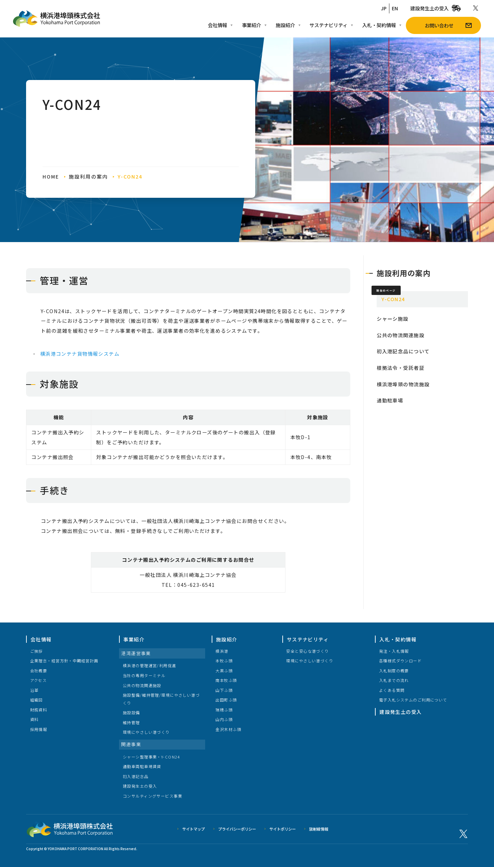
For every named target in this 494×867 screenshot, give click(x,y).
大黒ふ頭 (224, 670)
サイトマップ (193, 829)
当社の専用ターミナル (144, 675)
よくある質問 (392, 690)
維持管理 (131, 722)
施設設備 (131, 712)
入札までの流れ (394, 680)
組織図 (36, 700)
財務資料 (38, 709)
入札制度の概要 (394, 670)
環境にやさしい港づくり (146, 732)
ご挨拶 (36, 651)
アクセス (38, 680)
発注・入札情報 (394, 651)
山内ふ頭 (224, 719)
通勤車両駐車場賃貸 (142, 766)
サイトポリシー (282, 829)
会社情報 (41, 639)
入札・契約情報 (397, 639)
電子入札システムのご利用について (413, 700)
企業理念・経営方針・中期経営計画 (64, 660)
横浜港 (221, 651)
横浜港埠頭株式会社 (69, 829)
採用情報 (38, 729)
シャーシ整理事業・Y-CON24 (151, 757)
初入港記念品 (136, 776)
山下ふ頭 (224, 690)
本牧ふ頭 (224, 660)
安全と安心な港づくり (307, 651)
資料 (34, 719)
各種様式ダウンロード (400, 660)
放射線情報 (318, 829)
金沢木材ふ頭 (228, 729)
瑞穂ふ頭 (224, 709)
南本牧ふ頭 (226, 680)
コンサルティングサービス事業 (152, 796)
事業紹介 (133, 639)
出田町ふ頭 (226, 700)
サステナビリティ (308, 639)
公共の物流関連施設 (142, 685)
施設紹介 (226, 639)
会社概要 (38, 670)
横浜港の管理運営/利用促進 (149, 665)
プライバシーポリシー (237, 829)
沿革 (34, 690)
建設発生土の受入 (140, 786)
